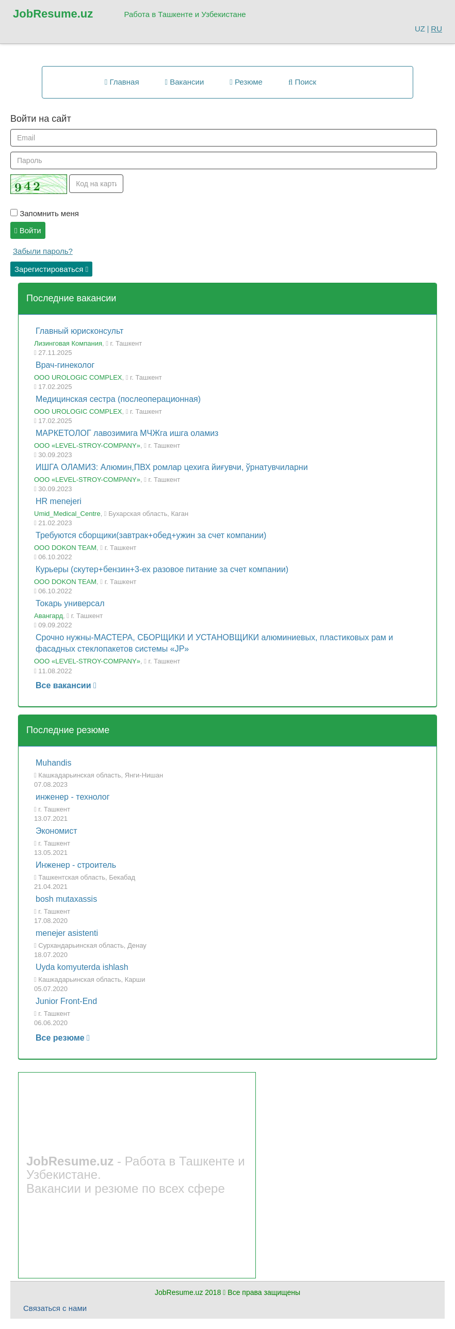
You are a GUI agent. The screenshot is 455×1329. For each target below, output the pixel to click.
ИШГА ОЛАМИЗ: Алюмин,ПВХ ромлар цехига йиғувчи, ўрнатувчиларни (172, 467)
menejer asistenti (67, 933)
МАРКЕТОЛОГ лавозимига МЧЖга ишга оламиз (127, 433)
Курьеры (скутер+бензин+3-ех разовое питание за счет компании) (162, 569)
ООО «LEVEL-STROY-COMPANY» (87, 445)
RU (436, 28)
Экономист (56, 830)
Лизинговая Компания (68, 343)
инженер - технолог (73, 796)
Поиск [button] (302, 81)
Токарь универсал (70, 603)
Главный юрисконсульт (79, 331)
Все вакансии (66, 685)
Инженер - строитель (76, 865)
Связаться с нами (55, 1308)
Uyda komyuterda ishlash (82, 967)
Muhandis (53, 762)
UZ (420, 28)
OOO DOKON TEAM (65, 548)
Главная (122, 81)
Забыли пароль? (43, 251)
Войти (27, 230)
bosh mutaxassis (66, 899)
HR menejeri (59, 501)
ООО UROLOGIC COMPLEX (78, 377)
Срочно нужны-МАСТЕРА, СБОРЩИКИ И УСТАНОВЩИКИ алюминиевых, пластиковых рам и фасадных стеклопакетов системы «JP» (214, 643)
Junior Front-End (66, 1001)
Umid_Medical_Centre (67, 513)
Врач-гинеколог (65, 365)
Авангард (48, 616)
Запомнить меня (44, 213)
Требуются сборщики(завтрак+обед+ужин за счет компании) (151, 535)
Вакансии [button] (184, 81)
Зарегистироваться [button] (51, 269)
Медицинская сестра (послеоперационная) (118, 399)
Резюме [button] (246, 81)
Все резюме (63, 1037)
